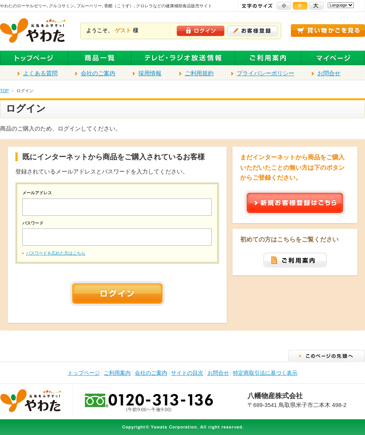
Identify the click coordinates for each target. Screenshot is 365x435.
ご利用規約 (199, 73)
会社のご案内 (98, 73)
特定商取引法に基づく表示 (265, 373)
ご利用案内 (268, 58)
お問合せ (328, 73)
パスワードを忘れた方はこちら (55, 253)
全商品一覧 (99, 58)
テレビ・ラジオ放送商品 (183, 58)
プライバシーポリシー (265, 73)
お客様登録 (252, 31)
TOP (4, 90)
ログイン (200, 31)
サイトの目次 (187, 373)
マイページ (333, 58)
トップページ (34, 58)
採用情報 (149, 73)
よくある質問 (40, 73)
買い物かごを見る (328, 30)
